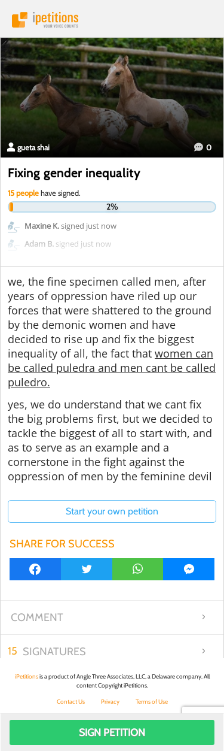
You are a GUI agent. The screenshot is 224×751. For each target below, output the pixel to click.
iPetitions (112, 20)
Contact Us (71, 701)
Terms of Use (152, 701)
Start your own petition (112, 511)
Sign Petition (112, 732)
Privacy (110, 701)
